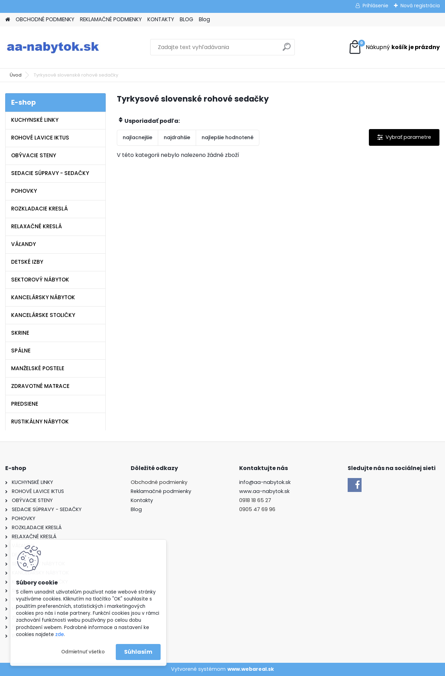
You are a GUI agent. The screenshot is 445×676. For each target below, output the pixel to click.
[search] (287, 49)
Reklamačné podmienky (161, 491)
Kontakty (142, 500)
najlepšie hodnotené (227, 137)
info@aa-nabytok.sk (265, 482)
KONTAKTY (160, 19)
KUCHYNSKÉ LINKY (34, 120)
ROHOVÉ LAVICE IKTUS (40, 137)
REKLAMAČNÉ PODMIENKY (111, 19)
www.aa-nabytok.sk (264, 491)
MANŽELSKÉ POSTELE (37, 368)
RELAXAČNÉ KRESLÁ (36, 226)
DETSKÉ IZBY (27, 261)
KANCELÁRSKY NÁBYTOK (43, 297)
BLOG (186, 19)
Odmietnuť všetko (83, 652)
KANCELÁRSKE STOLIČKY (43, 315)
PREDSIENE (24, 403)
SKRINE (20, 332)
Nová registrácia (420, 5)
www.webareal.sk (250, 669)
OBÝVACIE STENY (33, 155)
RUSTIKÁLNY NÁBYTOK (40, 421)
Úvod (16, 75)
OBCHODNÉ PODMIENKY (45, 19)
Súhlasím (138, 652)
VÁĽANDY (23, 244)
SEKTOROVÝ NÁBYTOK (40, 279)
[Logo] (53, 47)
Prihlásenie (375, 5)
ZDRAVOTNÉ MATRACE (40, 386)
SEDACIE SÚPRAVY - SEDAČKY (50, 173)
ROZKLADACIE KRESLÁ (39, 208)
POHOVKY (24, 190)
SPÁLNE (21, 350)
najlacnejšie (137, 137)
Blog (204, 19)
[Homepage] (7, 19)
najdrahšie (177, 137)
